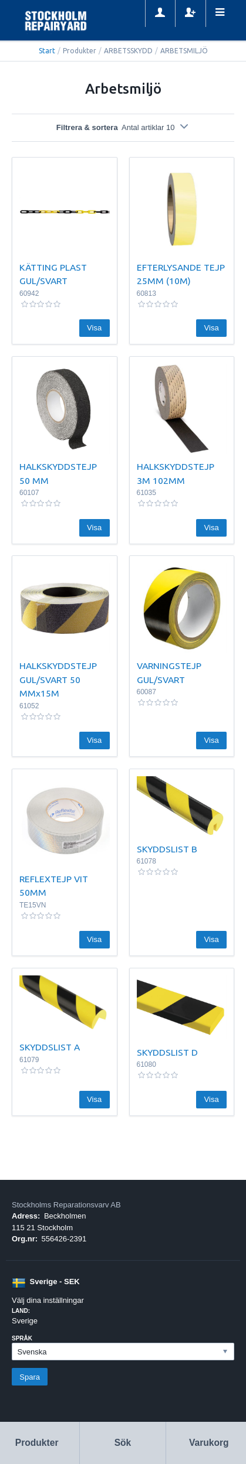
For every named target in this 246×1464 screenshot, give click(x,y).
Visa (94, 327)
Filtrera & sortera (123, 127)
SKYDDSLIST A (49, 1047)
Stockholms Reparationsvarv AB (66, 1204)
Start (47, 50)
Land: (21, 1311)
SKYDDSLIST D (167, 1052)
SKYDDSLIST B (167, 849)
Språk (22, 1338)
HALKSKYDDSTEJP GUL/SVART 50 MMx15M (58, 679)
